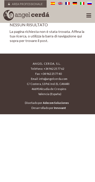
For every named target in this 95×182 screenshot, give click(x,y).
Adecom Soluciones (56, 102)
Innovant (60, 107)
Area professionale (25, 4)
